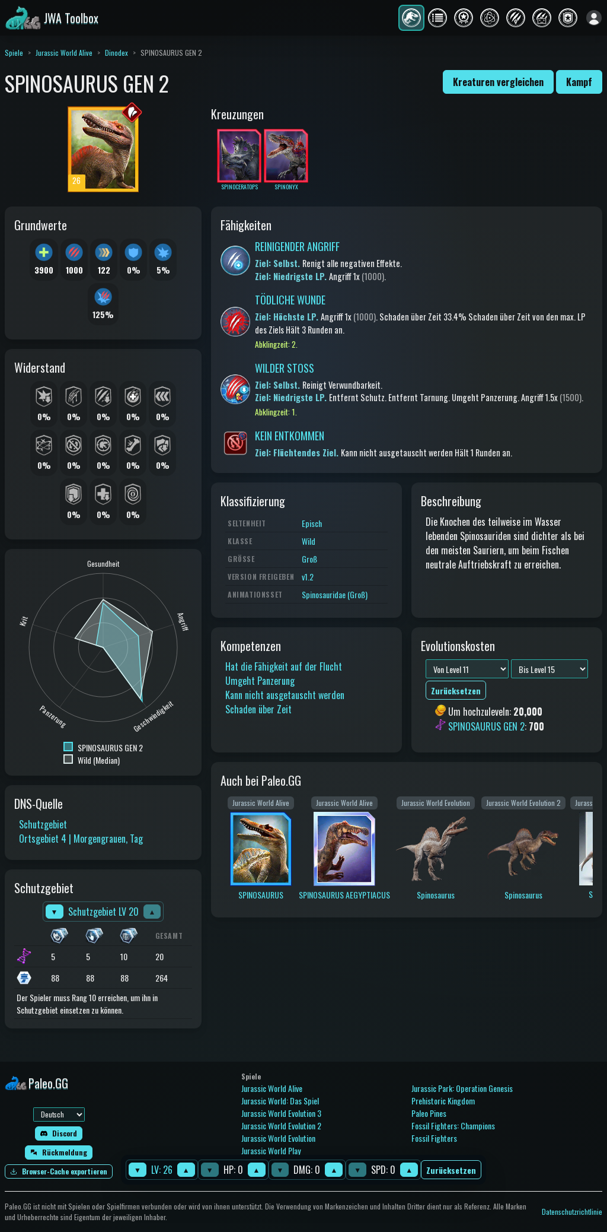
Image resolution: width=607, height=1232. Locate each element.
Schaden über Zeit (258, 709)
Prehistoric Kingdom (443, 1100)
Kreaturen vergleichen (498, 82)
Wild (308, 541)
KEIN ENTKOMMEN (289, 435)
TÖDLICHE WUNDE (290, 299)
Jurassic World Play (271, 1150)
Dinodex (116, 52)
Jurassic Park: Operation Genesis (462, 1088)
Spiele (14, 52)
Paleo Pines (428, 1113)
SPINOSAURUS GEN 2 (486, 726)
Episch (312, 523)
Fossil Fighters (434, 1138)
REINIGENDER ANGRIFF (297, 246)
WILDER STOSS (284, 368)
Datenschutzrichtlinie (572, 1211)
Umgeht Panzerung (260, 681)
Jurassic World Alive (64, 52)
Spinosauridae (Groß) (335, 594)
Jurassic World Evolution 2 (281, 1125)
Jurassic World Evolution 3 (281, 1113)
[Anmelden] (594, 17)
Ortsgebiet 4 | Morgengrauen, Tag (81, 838)
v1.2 (308, 576)
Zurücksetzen (451, 1170)
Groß (309, 559)
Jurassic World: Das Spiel (280, 1100)
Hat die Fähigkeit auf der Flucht (283, 666)
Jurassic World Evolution (278, 1138)
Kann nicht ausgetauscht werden (284, 695)
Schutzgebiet (43, 824)
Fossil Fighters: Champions (453, 1125)
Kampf (579, 82)
